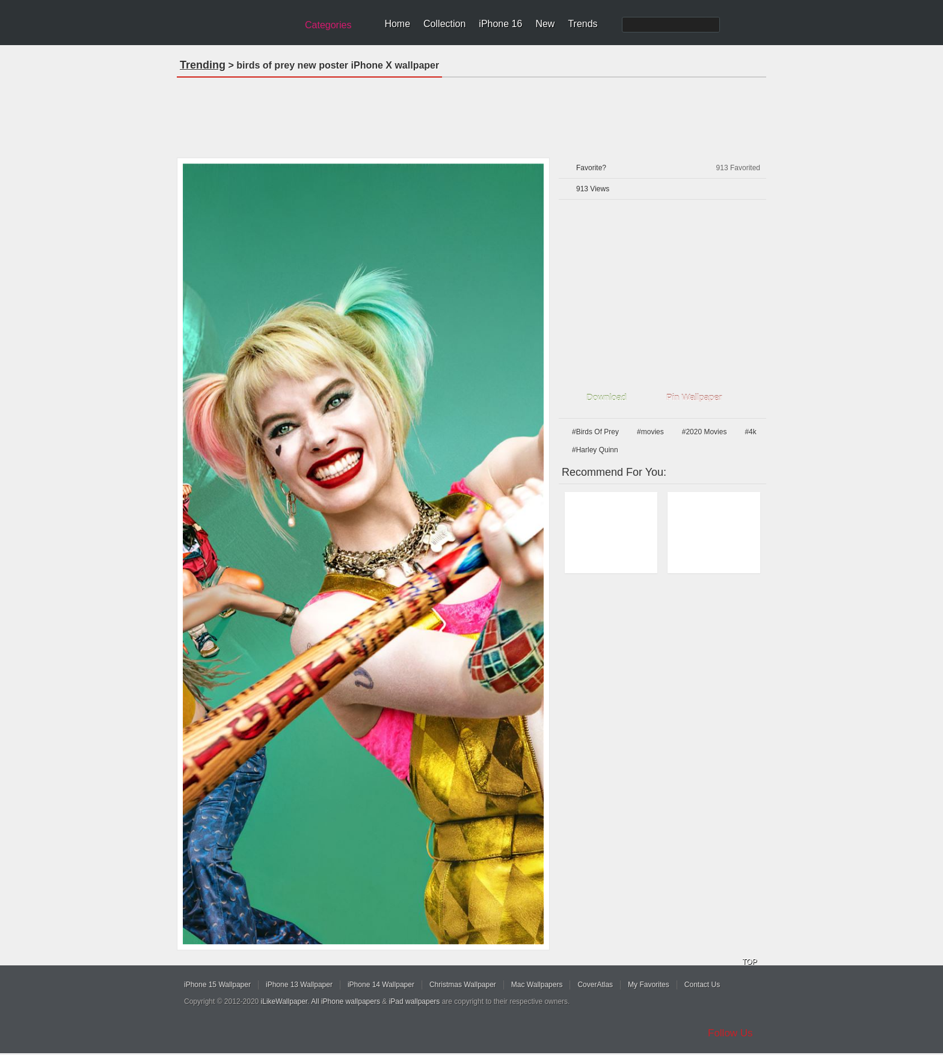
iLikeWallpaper (284, 1001)
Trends (582, 24)
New (544, 24)
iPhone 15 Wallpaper (217, 984)
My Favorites (648, 984)
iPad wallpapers (414, 1001)
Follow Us (730, 1033)
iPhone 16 (500, 24)
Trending (203, 65)
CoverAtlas (595, 984)
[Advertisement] (471, 114)
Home (397, 24)
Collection (444, 24)
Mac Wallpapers (537, 984)
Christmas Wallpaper (462, 984)
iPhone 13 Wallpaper (299, 984)
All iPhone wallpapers (345, 1001)
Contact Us (702, 984)
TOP (749, 962)
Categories (328, 25)
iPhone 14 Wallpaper (381, 984)
